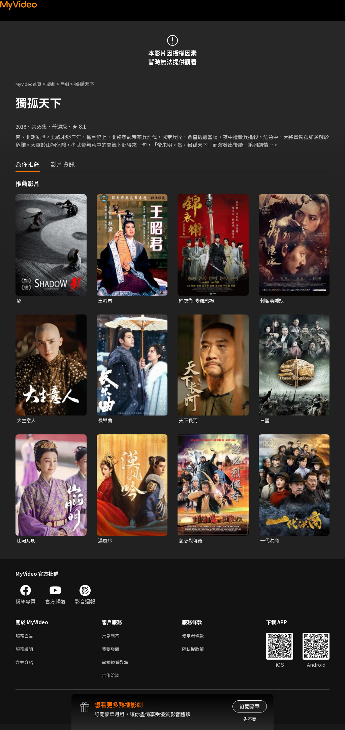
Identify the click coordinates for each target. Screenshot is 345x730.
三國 (265, 421)
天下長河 (189, 421)
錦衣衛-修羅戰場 (197, 300)
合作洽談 (112, 680)
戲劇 (56, 83)
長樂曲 (105, 421)
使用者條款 (198, 638)
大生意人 (27, 421)
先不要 (249, 719)
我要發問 (112, 652)
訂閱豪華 (250, 706)
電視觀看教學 (117, 666)
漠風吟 (105, 541)
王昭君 (105, 300)
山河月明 (27, 541)
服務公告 (25, 638)
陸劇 (71, 83)
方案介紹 (25, 666)
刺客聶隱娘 (272, 300)
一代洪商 (270, 541)
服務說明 (25, 652)
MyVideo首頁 (30, 83)
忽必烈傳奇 (191, 541)
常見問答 (112, 638)
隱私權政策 (198, 652)
